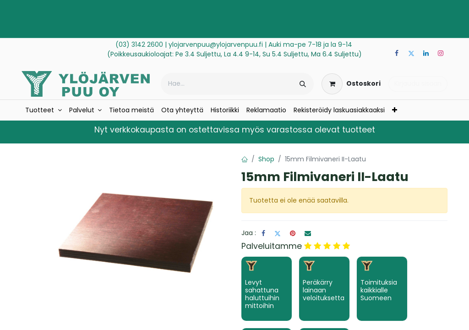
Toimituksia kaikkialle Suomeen (378, 290)
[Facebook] (396, 53)
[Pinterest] (292, 233)
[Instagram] (440, 53)
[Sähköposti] (308, 233)
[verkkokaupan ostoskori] (351, 84)
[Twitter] (411, 53)
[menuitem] (43, 110)
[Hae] (303, 84)
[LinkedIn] (426, 53)
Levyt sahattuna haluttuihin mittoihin (262, 294)
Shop (266, 159)
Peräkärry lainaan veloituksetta (323, 290)
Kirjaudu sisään (418, 83)
